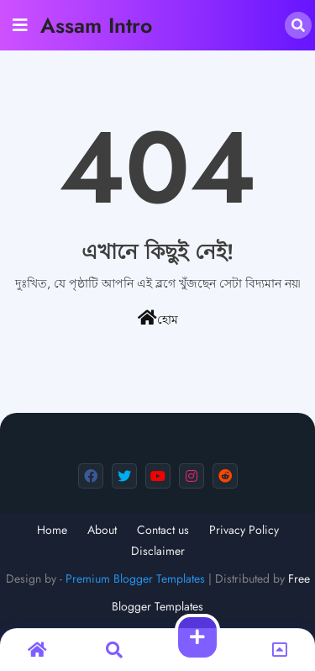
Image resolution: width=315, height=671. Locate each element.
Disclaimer (158, 551)
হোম (158, 318)
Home (52, 530)
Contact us (163, 530)
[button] (298, 25)
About (102, 530)
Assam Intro (96, 25)
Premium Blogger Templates (135, 578)
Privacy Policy (244, 530)
